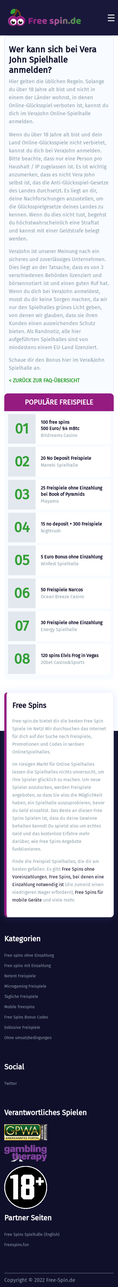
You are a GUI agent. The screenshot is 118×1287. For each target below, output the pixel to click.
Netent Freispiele (20, 976)
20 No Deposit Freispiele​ (66, 458)
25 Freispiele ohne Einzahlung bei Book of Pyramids (71, 491)
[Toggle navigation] (111, 17)
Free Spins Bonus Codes (26, 1017)
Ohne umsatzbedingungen (28, 1037)
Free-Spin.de (60, 1280)
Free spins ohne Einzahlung (29, 955)
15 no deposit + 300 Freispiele (71, 524)
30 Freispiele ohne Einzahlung (71, 622)
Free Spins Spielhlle (23, 1234)
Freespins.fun (16, 1244)
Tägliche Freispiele (21, 996)
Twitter (10, 1083)
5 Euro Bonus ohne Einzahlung (71, 557)
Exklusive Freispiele (22, 1027)
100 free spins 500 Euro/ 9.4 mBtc (60, 425)
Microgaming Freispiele (25, 986)
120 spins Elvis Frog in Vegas (69, 655)
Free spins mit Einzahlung (27, 965)
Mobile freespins (19, 1006)
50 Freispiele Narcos (62, 589)
